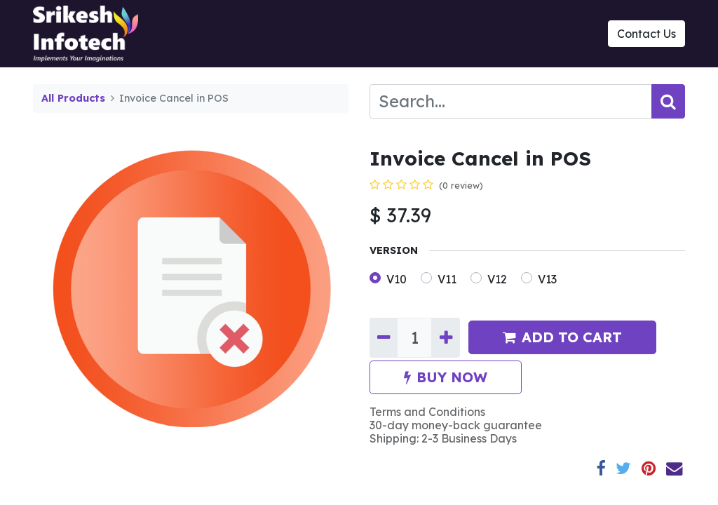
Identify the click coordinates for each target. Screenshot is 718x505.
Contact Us (646, 34)
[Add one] (445, 338)
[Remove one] (384, 338)
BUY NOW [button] (445, 377)
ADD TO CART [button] (562, 337)
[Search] (668, 101)
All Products (73, 98)
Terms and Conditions (427, 412)
